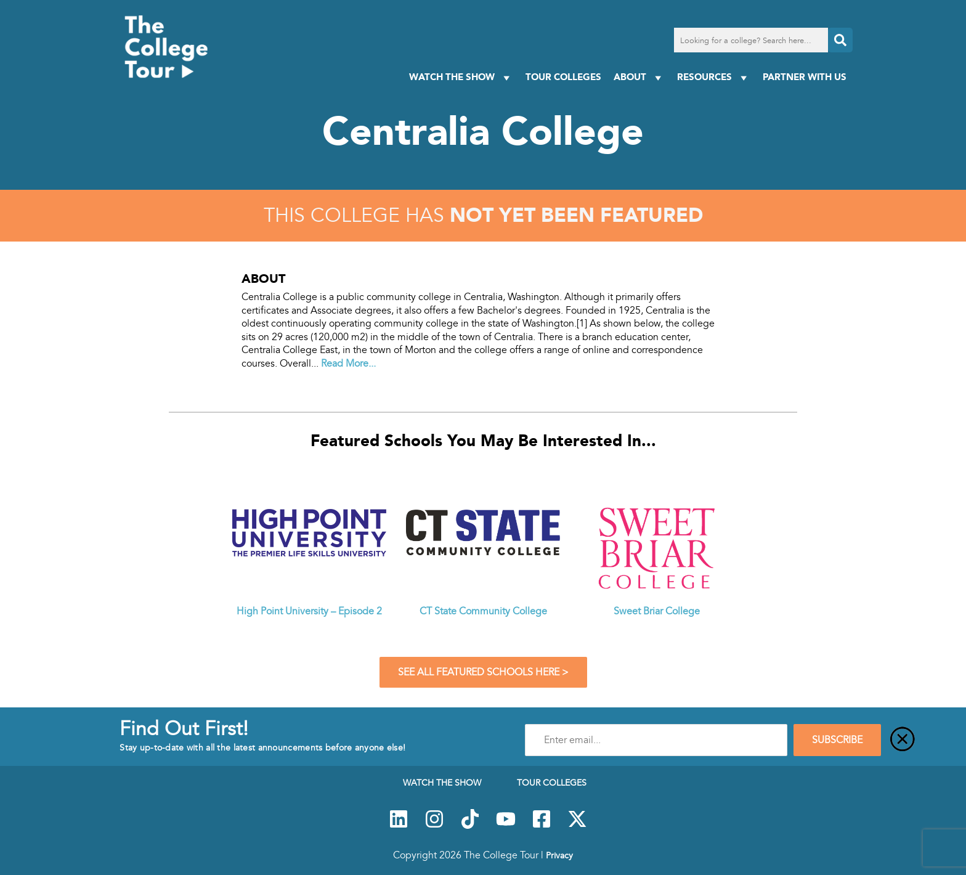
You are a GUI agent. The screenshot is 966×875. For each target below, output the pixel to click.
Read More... (348, 363)
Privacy (559, 855)
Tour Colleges (563, 76)
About (639, 77)
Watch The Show (461, 77)
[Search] (840, 40)
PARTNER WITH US (804, 76)
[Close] (902, 740)
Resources (713, 77)
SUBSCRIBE (837, 740)
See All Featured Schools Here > (483, 672)
